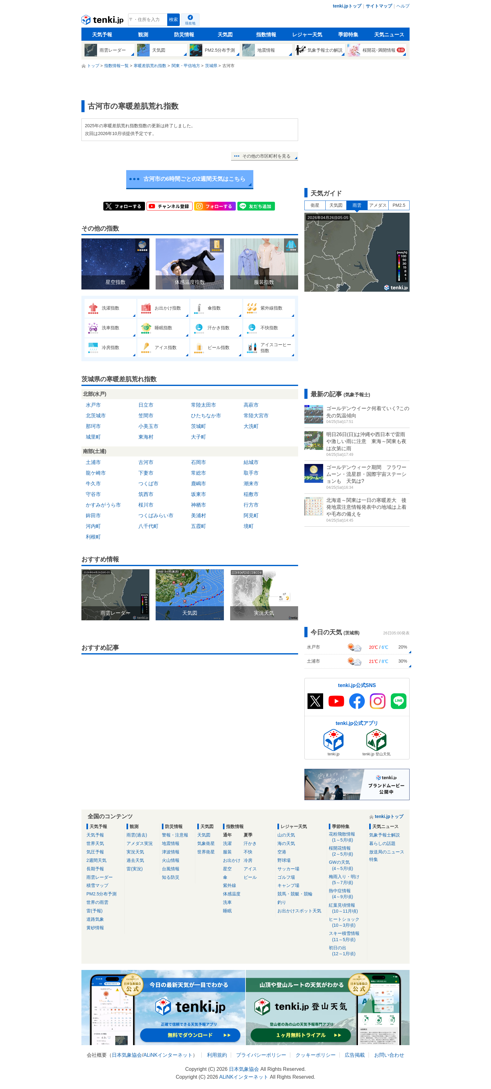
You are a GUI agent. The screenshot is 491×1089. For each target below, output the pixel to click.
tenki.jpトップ (347, 5)
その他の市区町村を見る (266, 156)
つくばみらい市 (155, 515)
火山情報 (170, 860)
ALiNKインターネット (168, 1055)
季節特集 (348, 34)
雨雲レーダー (99, 877)
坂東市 (198, 494)
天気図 (225, 34)
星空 (227, 868)
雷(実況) (134, 868)
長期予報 (95, 868)
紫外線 (229, 885)
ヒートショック (347, 922)
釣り (281, 902)
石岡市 (198, 462)
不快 (248, 851)
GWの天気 (347, 865)
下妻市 (145, 473)
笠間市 (145, 415)
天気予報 (102, 34)
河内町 (93, 526)
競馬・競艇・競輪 (295, 893)
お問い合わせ (389, 1055)
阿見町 (251, 515)
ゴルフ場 (286, 877)
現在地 (190, 23)
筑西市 (145, 494)
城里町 (93, 437)
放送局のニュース (386, 851)
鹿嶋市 (198, 483)
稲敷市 (251, 494)
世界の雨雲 (97, 902)
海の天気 (286, 843)
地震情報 (170, 843)
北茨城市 (96, 415)
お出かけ (231, 860)
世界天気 (95, 843)
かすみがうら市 (103, 505)
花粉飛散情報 (347, 837)
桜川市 (145, 505)
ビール (250, 877)
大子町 (198, 437)
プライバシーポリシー (261, 1055)
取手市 (251, 473)
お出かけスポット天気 (299, 910)
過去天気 (135, 860)
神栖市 (198, 505)
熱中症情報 (347, 894)
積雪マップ (97, 885)
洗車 (227, 902)
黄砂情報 (95, 927)
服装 (227, 851)
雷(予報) (94, 910)
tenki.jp (103, 21)
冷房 (248, 860)
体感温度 (231, 893)
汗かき (250, 843)
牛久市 (93, 483)
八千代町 (148, 526)
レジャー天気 (307, 34)
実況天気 (135, 851)
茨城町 (198, 426)
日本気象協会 (127, 1055)
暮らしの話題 (382, 843)
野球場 (284, 860)
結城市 (251, 462)
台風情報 (170, 868)
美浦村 (198, 515)
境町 (249, 526)
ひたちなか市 (206, 415)
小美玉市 (148, 426)
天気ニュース (389, 34)
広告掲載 (355, 1055)
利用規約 (217, 1055)
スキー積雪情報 (347, 936)
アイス (250, 868)
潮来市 (251, 483)
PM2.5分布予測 (101, 893)
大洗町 (251, 426)
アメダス (378, 205)
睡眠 (227, 910)
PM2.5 (399, 205)
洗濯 (227, 843)
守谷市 (93, 494)
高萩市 (251, 405)
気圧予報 (95, 851)
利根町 (93, 536)
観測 (143, 34)
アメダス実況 (140, 843)
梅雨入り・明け (347, 880)
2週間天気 (96, 860)
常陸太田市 (203, 405)
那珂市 (93, 426)
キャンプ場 (288, 885)
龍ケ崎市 (96, 473)
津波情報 (170, 851)
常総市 (198, 473)
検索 (173, 19)
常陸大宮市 (256, 415)
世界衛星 (206, 851)
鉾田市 (93, 515)
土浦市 (93, 462)
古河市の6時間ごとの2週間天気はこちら (194, 179)
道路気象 (95, 919)
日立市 (145, 405)
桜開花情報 (347, 851)
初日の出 (347, 951)
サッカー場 (288, 868)
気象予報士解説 (384, 834)
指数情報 (266, 34)
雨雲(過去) (137, 834)
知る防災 (170, 877)
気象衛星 (206, 843)
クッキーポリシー (316, 1055)
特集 (373, 859)
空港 (281, 851)
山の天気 (286, 834)
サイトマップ (379, 5)
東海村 (145, 437)
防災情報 (184, 34)
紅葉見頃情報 (347, 908)
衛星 (315, 205)
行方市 (251, 505)
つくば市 (148, 483)
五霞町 (198, 526)
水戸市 (93, 405)
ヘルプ (403, 5)
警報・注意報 (175, 834)
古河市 (145, 462)
